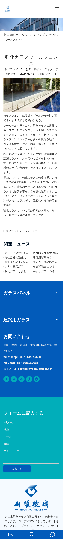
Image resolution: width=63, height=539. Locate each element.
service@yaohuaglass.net (35, 369)
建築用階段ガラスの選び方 (45, 257)
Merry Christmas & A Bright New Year (45, 253)
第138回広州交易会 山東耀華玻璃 (17, 262)
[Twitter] (14, 379)
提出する (17, 468)
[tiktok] (29, 379)
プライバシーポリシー (34, 526)
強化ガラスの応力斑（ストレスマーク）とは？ (45, 262)
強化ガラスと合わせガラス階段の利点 (17, 271)
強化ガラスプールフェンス (22, 231)
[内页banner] (31, 24)
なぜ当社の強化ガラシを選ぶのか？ (17, 257)
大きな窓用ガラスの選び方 (17, 266)
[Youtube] (21, 379)
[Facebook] (6, 379)
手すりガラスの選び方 (45, 271)
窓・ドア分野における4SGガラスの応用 (17, 253)
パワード (51, 74)
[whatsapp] (37, 379)
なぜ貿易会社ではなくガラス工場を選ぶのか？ (45, 266)
